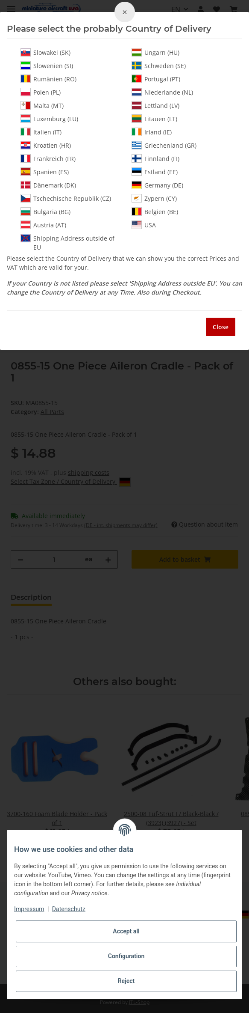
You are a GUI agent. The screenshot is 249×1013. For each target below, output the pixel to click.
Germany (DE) (157, 185)
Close (220, 327)
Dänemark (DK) (48, 185)
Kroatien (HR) (46, 145)
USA (144, 224)
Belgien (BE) (155, 211)
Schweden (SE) (159, 65)
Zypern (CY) (154, 198)
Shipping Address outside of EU (67, 242)
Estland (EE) (155, 171)
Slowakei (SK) (45, 52)
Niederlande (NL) (162, 92)
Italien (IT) (41, 132)
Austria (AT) (43, 224)
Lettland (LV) (155, 105)
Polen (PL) (41, 92)
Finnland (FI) (155, 158)
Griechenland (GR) (164, 145)
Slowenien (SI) (47, 65)
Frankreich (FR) (48, 158)
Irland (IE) (152, 132)
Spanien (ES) (45, 171)
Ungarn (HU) (155, 52)
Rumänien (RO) (48, 78)
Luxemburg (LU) (49, 118)
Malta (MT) (42, 105)
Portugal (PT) (156, 78)
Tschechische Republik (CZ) (66, 198)
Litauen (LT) (154, 118)
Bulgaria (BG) (45, 211)
